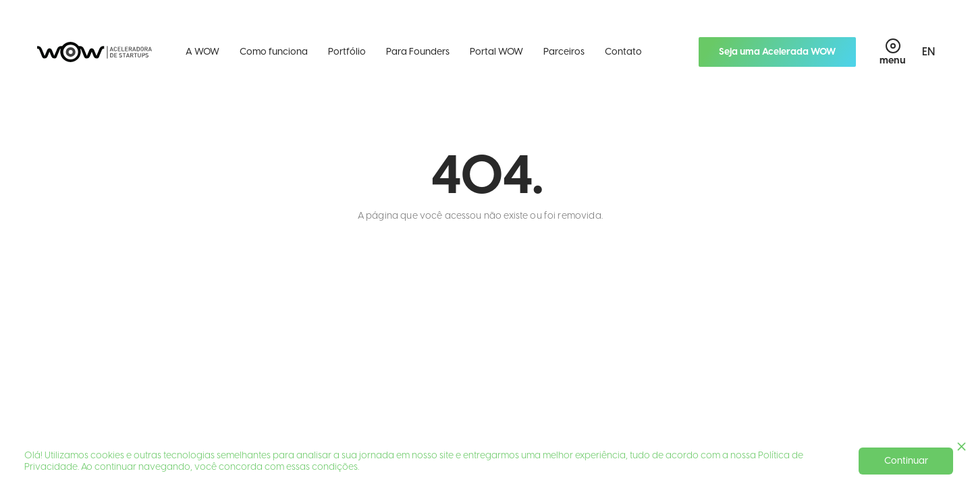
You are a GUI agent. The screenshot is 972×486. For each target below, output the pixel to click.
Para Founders (418, 51)
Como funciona (274, 51)
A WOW (202, 51)
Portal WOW (496, 51)
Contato (623, 51)
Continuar (906, 460)
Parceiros (564, 51)
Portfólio (347, 51)
